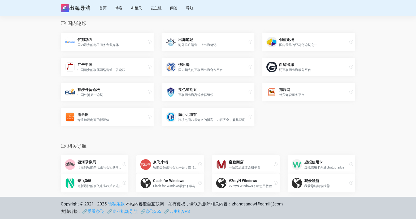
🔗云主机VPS (177, 211)
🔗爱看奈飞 (93, 211)
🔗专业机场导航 (122, 211)
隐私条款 (116, 204)
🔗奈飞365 (150, 211)
